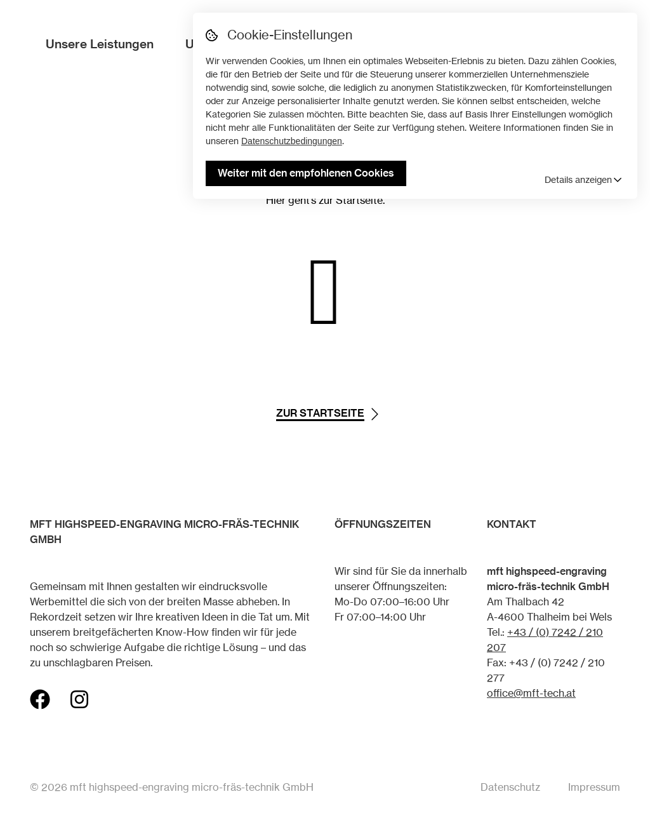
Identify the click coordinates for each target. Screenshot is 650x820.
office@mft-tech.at (531, 693)
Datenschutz (510, 787)
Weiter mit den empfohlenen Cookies (306, 172)
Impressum (594, 787)
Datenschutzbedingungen (291, 141)
